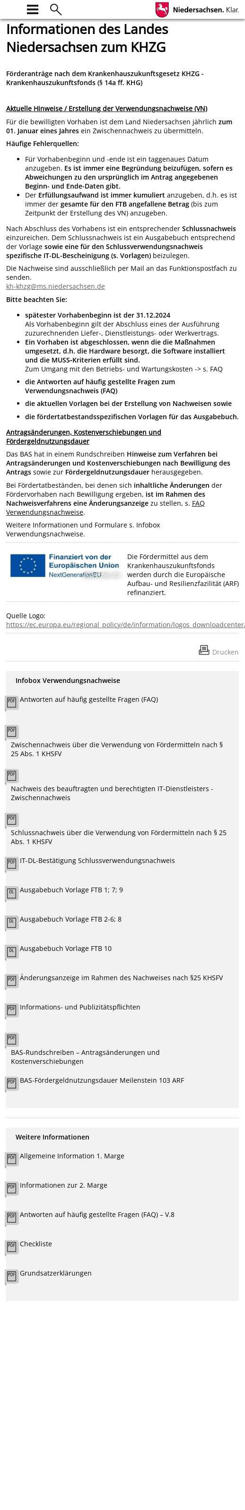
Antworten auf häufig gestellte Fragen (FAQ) (89, 699)
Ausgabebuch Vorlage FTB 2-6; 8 (71, 919)
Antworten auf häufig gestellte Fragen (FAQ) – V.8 (97, 1214)
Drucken (225, 651)
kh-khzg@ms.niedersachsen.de (55, 286)
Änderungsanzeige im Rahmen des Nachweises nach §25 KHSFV (121, 977)
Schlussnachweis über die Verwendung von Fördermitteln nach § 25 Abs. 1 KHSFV (119, 837)
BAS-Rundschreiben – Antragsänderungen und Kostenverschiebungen (85, 1057)
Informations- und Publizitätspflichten (80, 1006)
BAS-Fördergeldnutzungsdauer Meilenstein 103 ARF (102, 1080)
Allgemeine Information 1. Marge (72, 1155)
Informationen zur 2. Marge (63, 1185)
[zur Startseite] (12, 8)
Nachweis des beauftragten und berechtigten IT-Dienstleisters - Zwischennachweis (112, 793)
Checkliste (36, 1243)
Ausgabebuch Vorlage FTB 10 (66, 948)
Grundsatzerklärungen (56, 1272)
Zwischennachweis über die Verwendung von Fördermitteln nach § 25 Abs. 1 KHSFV (117, 749)
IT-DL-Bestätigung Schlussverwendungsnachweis (97, 860)
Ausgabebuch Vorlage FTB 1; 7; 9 (71, 889)
